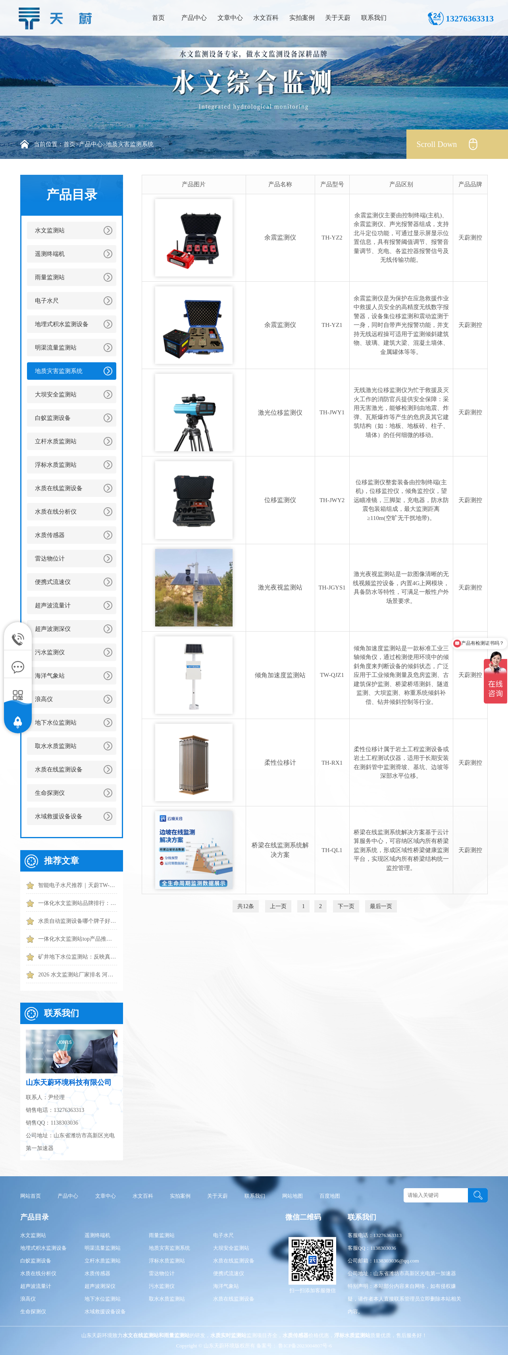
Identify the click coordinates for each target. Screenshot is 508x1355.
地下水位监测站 (56, 722)
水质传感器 (50, 535)
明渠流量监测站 (56, 347)
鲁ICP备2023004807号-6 (304, 1346)
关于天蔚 (337, 17)
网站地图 (292, 1196)
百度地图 (329, 1196)
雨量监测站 (50, 277)
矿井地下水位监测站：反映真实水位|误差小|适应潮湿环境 (77, 957)
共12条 (245, 906)
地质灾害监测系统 (130, 144)
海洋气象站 (50, 676)
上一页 (278, 906)
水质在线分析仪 (56, 511)
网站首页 (30, 1196)
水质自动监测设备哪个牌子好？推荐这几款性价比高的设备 (77, 921)
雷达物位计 (50, 558)
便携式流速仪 (53, 582)
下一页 (346, 906)
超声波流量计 (53, 605)
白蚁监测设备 (53, 418)
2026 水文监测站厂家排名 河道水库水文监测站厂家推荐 (77, 975)
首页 (158, 17)
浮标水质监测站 (56, 465)
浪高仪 (44, 699)
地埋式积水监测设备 (62, 324)
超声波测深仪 (53, 629)
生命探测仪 (50, 793)
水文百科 (266, 17)
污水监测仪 (50, 652)
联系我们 (374, 17)
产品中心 (194, 17)
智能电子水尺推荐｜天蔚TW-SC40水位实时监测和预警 (77, 885)
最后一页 (381, 906)
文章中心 (230, 17)
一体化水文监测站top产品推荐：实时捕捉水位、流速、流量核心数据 (77, 939)
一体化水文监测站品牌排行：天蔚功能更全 (77, 903)
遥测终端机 (50, 254)
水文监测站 (50, 230)
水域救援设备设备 (59, 816)
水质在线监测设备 (59, 488)
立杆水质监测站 (56, 441)
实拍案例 (302, 17)
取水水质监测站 (56, 746)
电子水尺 (47, 301)
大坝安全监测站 (56, 394)
